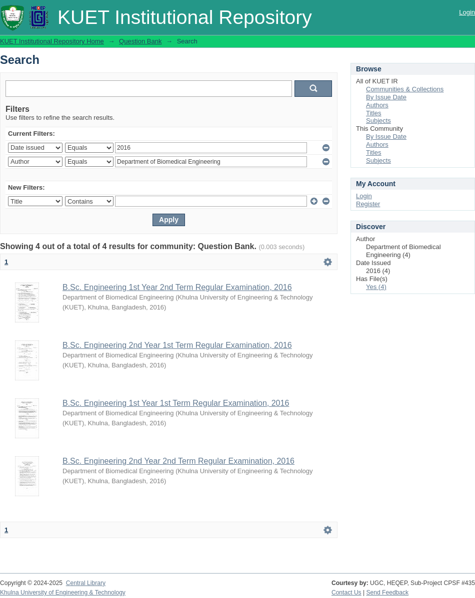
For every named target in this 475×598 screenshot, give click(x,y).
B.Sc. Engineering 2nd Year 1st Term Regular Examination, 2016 (177, 345)
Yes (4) (376, 287)
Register (368, 204)
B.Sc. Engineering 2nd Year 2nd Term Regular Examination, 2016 (178, 461)
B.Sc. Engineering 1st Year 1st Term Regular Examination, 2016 (175, 403)
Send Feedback (387, 592)
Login (467, 12)
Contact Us (347, 592)
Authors (377, 105)
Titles (374, 113)
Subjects (378, 120)
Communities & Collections (405, 89)
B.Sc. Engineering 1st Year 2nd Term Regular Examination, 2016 (177, 287)
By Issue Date (386, 97)
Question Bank (140, 41)
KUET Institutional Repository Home (52, 41)
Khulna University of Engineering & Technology (63, 592)
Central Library (86, 583)
